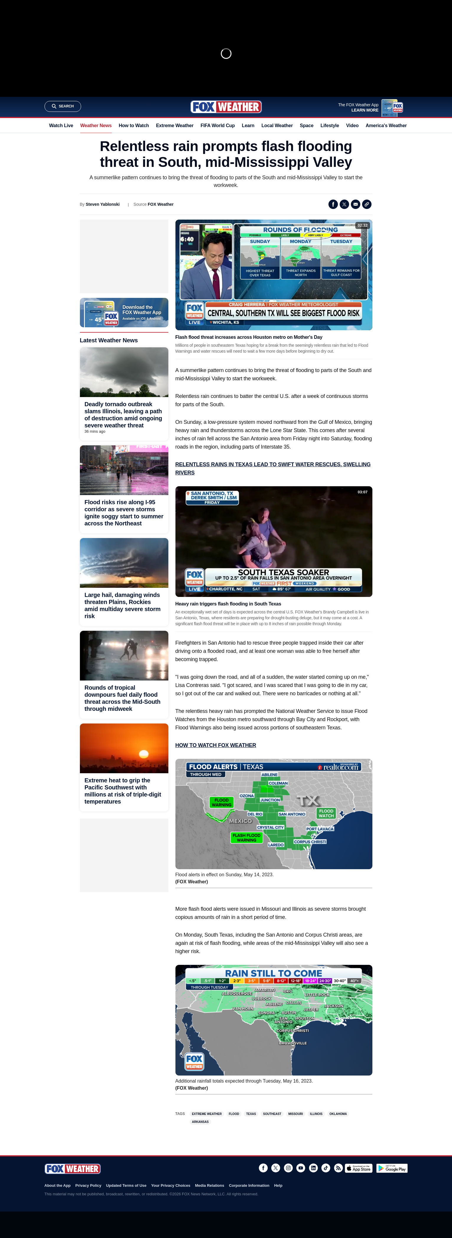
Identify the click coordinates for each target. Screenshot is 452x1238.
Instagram (288, 1168)
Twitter (344, 204)
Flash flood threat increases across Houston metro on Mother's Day (249, 337)
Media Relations (209, 1185)
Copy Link (367, 204)
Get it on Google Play (392, 1168)
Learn (248, 125)
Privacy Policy (88, 1185)
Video (352, 125)
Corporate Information (249, 1185)
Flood (234, 1114)
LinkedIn (313, 1168)
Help (278, 1185)
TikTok (325, 1168)
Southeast (272, 1114)
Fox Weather (226, 106)
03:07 (362, 492)
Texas (251, 1114)
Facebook (333, 204)
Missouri (295, 1114)
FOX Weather (161, 204)
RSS (338, 1168)
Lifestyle (329, 125)
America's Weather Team (393, 125)
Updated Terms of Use (126, 1185)
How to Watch (134, 125)
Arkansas (200, 1122)
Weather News (95, 125)
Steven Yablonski (103, 204)
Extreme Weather (174, 125)
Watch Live (61, 125)
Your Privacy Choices (170, 1185)
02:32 (362, 225)
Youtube (300, 1168)
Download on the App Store (359, 1168)
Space (306, 125)
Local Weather (277, 125)
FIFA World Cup (217, 125)
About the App (58, 1185)
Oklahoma (338, 1114)
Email (355, 204)
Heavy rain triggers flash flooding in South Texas (228, 603)
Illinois (316, 1114)
